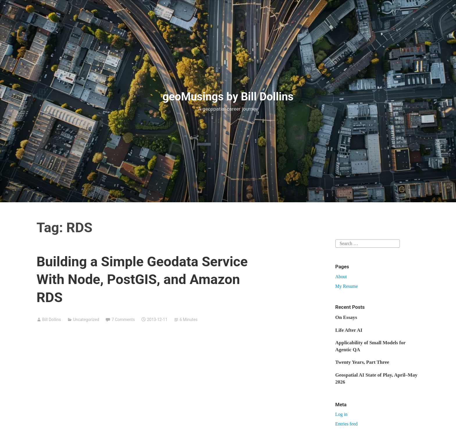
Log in (341, 414)
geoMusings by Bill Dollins (228, 96)
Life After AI (348, 330)
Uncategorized (86, 319)
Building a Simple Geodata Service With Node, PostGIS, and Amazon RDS (142, 279)
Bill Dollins (51, 319)
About (341, 276)
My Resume (346, 286)
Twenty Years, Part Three (362, 362)
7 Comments (123, 319)
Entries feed (346, 423)
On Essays (346, 317)
